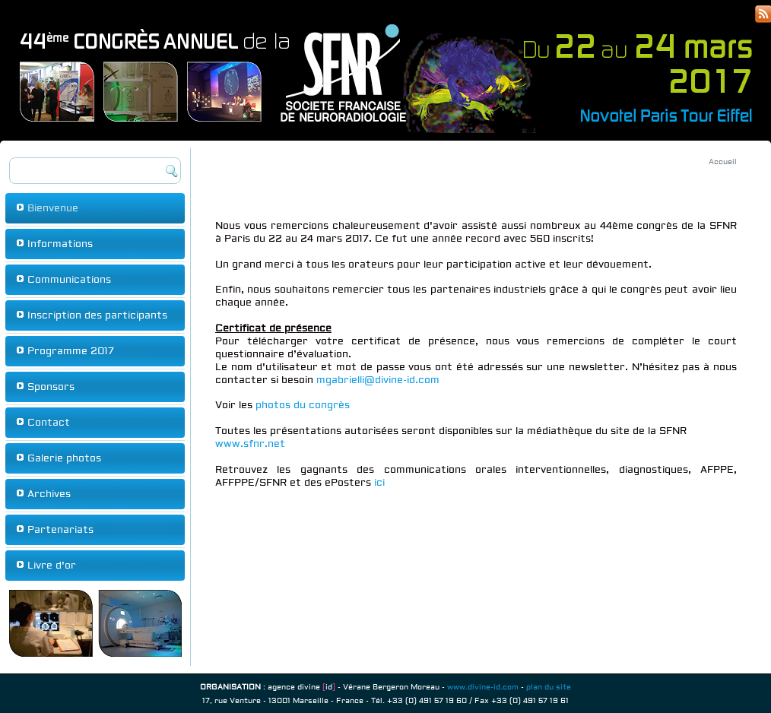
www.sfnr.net (250, 444)
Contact (48, 423)
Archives (49, 494)
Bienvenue (52, 208)
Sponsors (51, 387)
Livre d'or (51, 565)
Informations (60, 244)
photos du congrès (302, 405)
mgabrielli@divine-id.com (377, 380)
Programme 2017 (70, 351)
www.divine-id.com (483, 687)
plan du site (548, 687)
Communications (69, 280)
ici (379, 483)
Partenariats (60, 530)
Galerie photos (64, 458)
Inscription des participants (97, 315)
